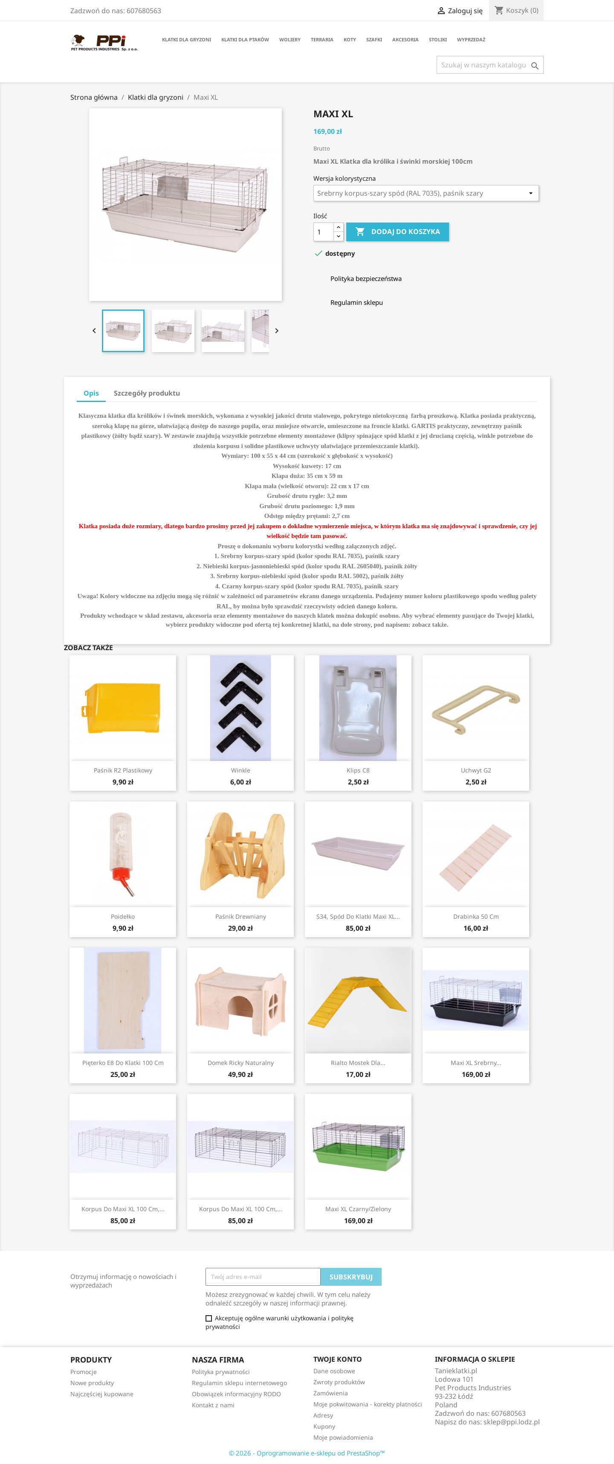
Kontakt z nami (213, 1405)
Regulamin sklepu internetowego (239, 1383)
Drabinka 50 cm (476, 916)
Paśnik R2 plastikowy (123, 770)
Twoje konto (337, 1359)
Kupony (324, 1426)
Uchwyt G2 (476, 770)
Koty (350, 39)
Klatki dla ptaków (245, 39)
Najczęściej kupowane (101, 1394)
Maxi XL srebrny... (476, 1063)
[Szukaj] (490, 65)
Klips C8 (358, 770)
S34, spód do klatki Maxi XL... (358, 916)
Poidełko (123, 916)
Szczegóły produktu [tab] (147, 393)
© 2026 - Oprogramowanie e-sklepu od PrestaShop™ (307, 1453)
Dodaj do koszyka (397, 231)
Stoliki (438, 39)
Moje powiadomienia (343, 1437)
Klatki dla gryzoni (186, 39)
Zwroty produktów (339, 1382)
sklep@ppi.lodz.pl (512, 1421)
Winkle (240, 770)
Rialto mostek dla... (358, 1063)
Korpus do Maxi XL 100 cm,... (123, 1209)
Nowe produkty (92, 1383)
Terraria (322, 39)
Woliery (290, 39)
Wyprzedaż (471, 39)
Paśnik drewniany (240, 916)
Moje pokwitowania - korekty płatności (367, 1404)
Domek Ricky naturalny (241, 1063)
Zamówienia (330, 1393)
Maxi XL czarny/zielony (358, 1209)
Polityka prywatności (221, 1372)
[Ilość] (323, 232)
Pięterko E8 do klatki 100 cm (123, 1063)
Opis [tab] (91, 393)
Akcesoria (405, 39)
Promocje (83, 1372)
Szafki (374, 39)
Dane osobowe (334, 1371)
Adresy (323, 1415)
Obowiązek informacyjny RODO (236, 1394)
